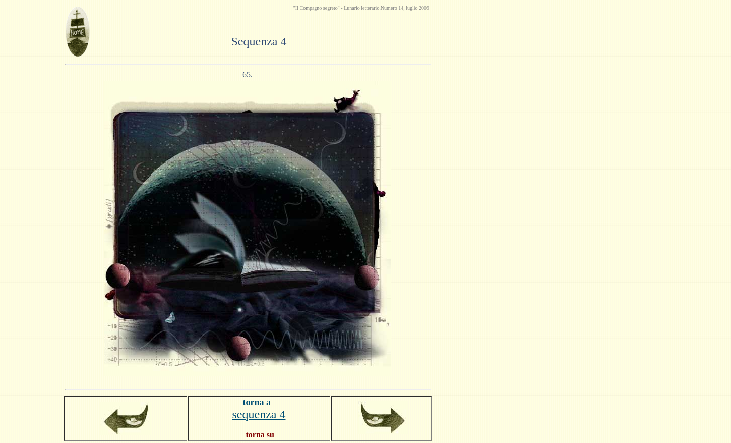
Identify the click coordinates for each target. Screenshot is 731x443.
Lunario (352, 8)
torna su (260, 434)
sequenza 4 (259, 414)
